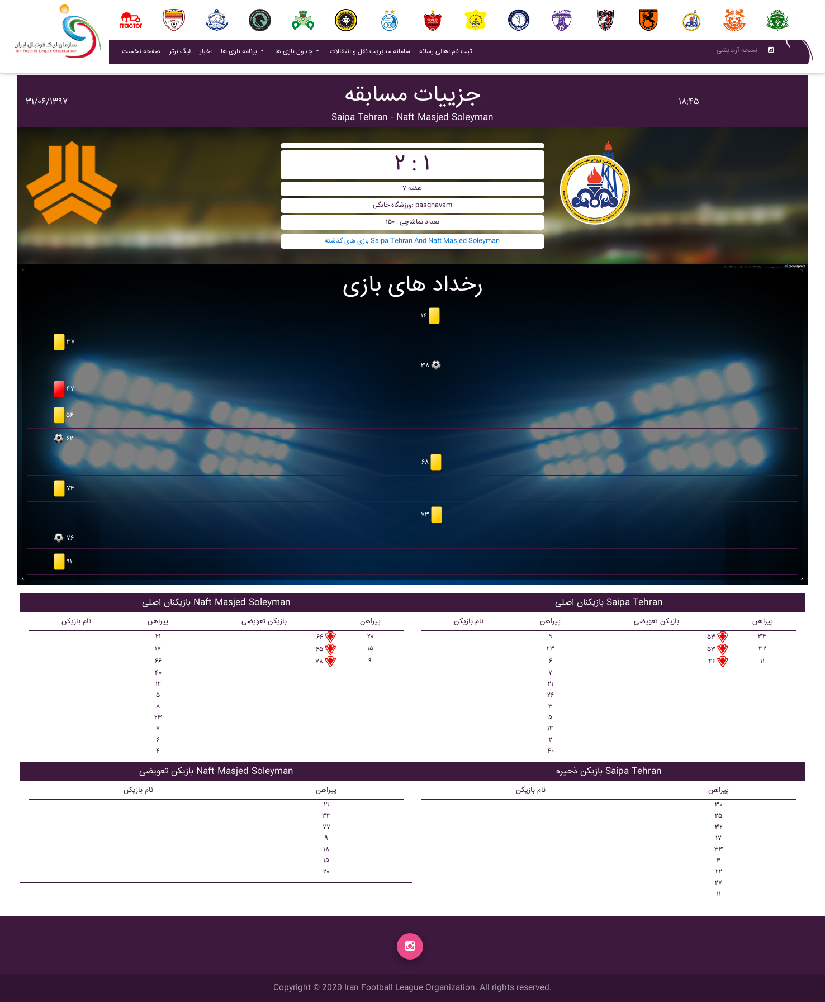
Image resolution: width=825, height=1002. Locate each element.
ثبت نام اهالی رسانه (447, 53)
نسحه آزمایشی (737, 53)
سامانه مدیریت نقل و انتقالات (372, 53)
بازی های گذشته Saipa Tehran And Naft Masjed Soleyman (412, 241)
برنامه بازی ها (240, 54)
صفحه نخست (141, 54)
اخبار (208, 53)
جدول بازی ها (294, 54)
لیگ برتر (180, 54)
